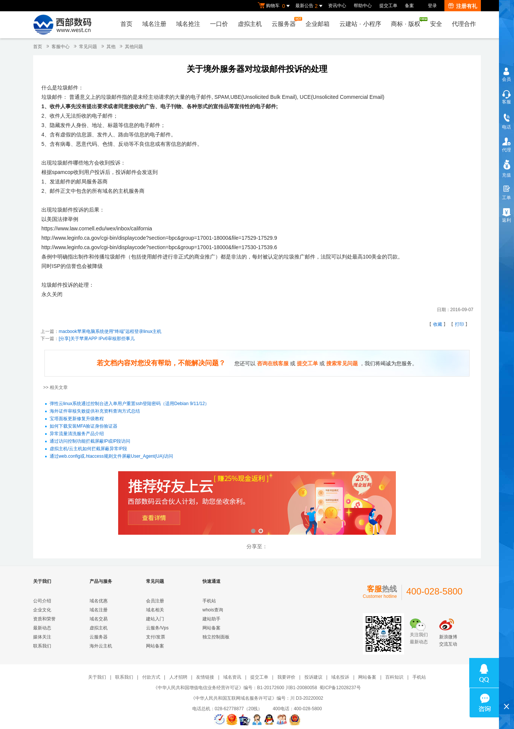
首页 (126, 24)
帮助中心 (363, 5)
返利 (506, 220)
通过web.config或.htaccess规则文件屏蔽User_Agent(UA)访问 (111, 456)
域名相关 (155, 610)
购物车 (275, 6)
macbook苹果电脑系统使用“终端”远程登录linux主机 (110, 331)
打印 (459, 324)
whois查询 (212, 610)
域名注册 (154, 24)
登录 (432, 5)
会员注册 (155, 600)
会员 (506, 79)
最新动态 (42, 628)
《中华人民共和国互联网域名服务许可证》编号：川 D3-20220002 (257, 698)
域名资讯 (232, 677)
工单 (506, 197)
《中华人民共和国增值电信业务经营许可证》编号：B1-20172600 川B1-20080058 (235, 687)
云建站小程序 (360, 24)
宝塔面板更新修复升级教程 (77, 419)
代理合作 (464, 24)
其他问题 (134, 46)
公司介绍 (42, 600)
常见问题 (88, 46)
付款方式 (151, 677)
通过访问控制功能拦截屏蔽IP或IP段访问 (90, 441)
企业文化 (42, 610)
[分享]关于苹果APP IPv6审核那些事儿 (97, 338)
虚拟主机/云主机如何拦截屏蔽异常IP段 (89, 449)
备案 (409, 5)
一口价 (219, 24)
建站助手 (211, 619)
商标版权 (407, 22)
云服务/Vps (157, 628)
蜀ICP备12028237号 (339, 687)
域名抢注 (188, 24)
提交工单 (388, 5)
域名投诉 (340, 677)
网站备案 (155, 646)
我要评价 (286, 677)
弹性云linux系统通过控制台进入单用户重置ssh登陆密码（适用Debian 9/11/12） (130, 404)
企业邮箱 (318, 24)
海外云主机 (101, 646)
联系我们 (42, 646)
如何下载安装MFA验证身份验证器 (84, 426)
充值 (506, 175)
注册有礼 (462, 6)
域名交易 (99, 619)
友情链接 (205, 677)
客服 (506, 101)
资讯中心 (337, 5)
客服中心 (61, 46)
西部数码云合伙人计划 (257, 504)
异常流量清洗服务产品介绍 (77, 434)
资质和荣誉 (44, 619)
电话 (506, 127)
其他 (111, 46)
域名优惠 (99, 600)
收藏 (437, 324)
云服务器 (286, 22)
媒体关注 (42, 637)
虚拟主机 (250, 24)
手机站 (209, 600)
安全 (436, 24)
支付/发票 (155, 637)
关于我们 (97, 677)
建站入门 (155, 619)
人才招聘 (178, 677)
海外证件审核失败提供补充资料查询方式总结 (95, 411)
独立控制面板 (216, 637)
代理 (506, 150)
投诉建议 (313, 677)
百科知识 (394, 677)
